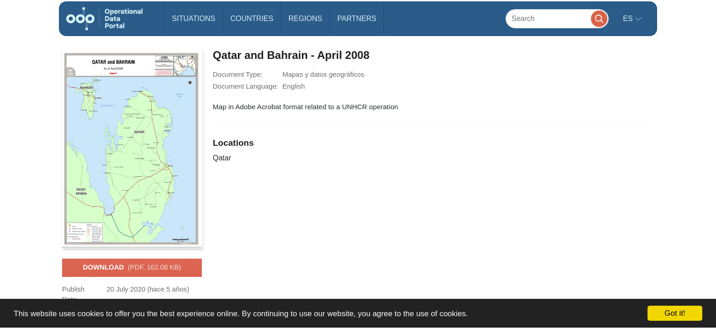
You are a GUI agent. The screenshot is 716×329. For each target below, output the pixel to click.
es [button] (629, 18)
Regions (305, 18)
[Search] (557, 18)
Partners (356, 18)
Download (132, 268)
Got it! (674, 313)
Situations (194, 18)
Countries (251, 18)
